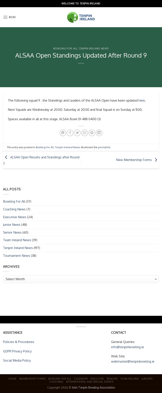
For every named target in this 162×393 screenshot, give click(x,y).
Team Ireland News (17, 240)
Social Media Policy (17, 360)
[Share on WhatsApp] (63, 133)
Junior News (11, 225)
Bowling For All (65, 48)
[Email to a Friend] (84, 133)
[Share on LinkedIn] (99, 133)
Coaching (56, 381)
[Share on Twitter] (77, 133)
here (142, 100)
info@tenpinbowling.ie (127, 347)
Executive (97, 378)
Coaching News (14, 209)
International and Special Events (90, 381)
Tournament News (16, 256)
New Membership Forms (137, 160)
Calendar (81, 378)
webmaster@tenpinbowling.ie (132, 361)
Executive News (14, 217)
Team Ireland (129, 378)
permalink (104, 147)
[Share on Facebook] (70, 133)
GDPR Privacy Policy (17, 351)
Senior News (12, 232)
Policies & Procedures (18, 342)
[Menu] (9, 17)
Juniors (147, 378)
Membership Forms (32, 378)
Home (12, 378)
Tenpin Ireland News (94, 48)
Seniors (112, 378)
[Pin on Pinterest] (92, 133)
